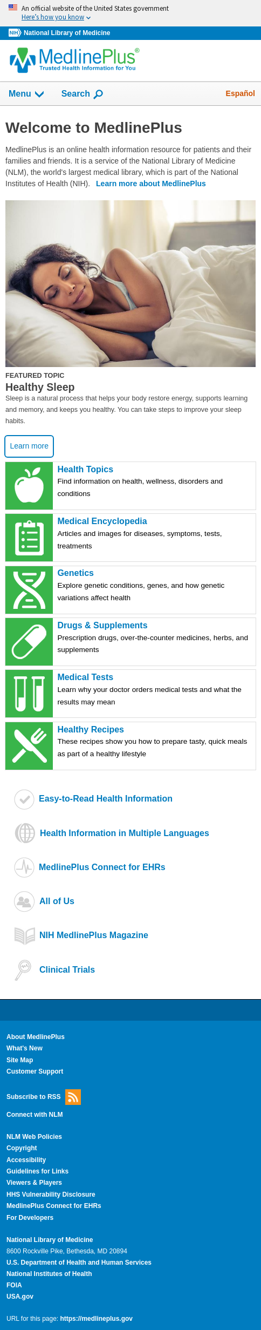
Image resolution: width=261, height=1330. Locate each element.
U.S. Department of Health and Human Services (79, 1262)
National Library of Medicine (67, 33)
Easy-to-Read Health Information (106, 798)
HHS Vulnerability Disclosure (50, 1194)
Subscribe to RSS (43, 1097)
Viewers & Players (34, 1182)
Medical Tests (155, 691)
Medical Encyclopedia (155, 535)
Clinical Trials (67, 969)
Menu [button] (27, 94)
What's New (24, 1048)
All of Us (56, 901)
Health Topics (155, 483)
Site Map (19, 1060)
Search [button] (82, 94)
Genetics (155, 586)
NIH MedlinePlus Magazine (93, 935)
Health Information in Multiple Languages (124, 833)
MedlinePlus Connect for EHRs (102, 867)
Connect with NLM (34, 1114)
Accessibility (26, 1160)
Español (240, 93)
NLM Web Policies (34, 1137)
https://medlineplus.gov (96, 1318)
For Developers (29, 1218)
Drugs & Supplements (155, 639)
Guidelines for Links (37, 1171)
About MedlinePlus (35, 1037)
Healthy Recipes (155, 743)
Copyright (21, 1148)
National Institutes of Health (49, 1274)
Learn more (29, 446)
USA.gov (19, 1296)
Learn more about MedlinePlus (151, 183)
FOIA (14, 1285)
